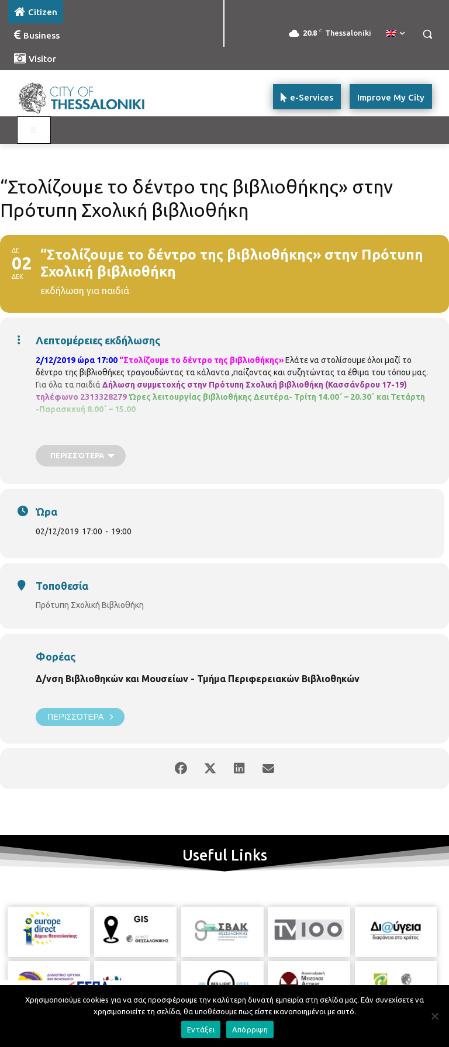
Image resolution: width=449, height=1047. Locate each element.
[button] (427, 34)
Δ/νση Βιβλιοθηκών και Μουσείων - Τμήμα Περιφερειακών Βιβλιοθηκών (198, 678)
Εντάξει (201, 1029)
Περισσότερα (80, 717)
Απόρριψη (250, 1029)
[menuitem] (395, 34)
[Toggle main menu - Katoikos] (34, 130)
